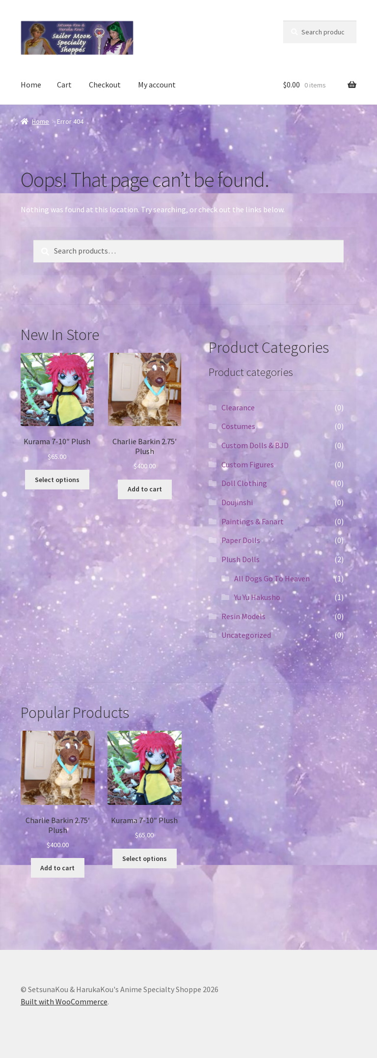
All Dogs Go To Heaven (272, 578)
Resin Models (243, 616)
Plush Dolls (240, 559)
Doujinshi (237, 502)
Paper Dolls (240, 540)
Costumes (238, 426)
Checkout (105, 84)
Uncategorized (246, 635)
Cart (64, 84)
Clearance (238, 407)
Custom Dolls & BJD (255, 445)
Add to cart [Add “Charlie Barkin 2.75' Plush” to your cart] (145, 489)
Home (31, 84)
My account (157, 84)
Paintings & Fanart (252, 521)
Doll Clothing (244, 483)
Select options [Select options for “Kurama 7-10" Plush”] (57, 479)
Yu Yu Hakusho (257, 597)
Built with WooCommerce (64, 1001)
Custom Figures (247, 464)
